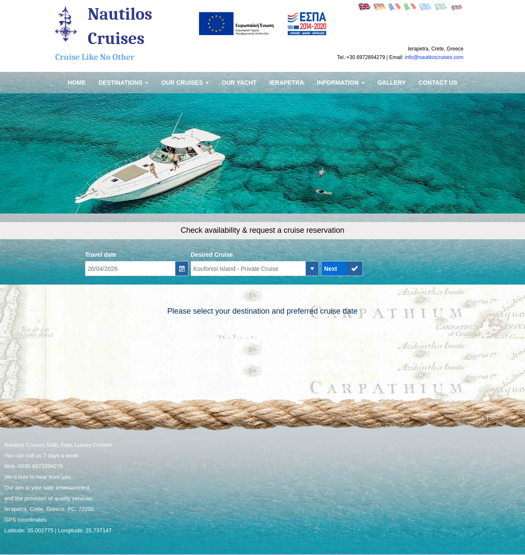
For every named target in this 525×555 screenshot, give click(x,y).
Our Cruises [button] (185, 82)
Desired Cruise (212, 254)
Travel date (100, 254)
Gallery (392, 82)
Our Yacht (239, 82)
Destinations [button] (123, 82)
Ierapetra (286, 82)
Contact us (438, 82)
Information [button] (341, 82)
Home (77, 82)
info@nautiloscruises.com (434, 57)
